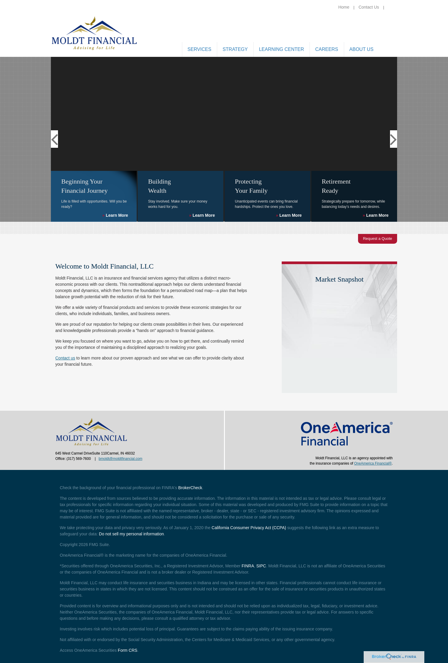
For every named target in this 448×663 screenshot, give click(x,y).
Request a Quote (377, 238)
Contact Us (369, 7)
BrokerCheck (190, 487)
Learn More (115, 215)
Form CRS (127, 650)
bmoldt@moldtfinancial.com (120, 459)
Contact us (65, 358)
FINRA (247, 566)
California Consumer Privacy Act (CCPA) (249, 527)
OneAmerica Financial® (373, 463)
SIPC (261, 566)
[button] (199, 50)
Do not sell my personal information (131, 534)
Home (343, 7)
